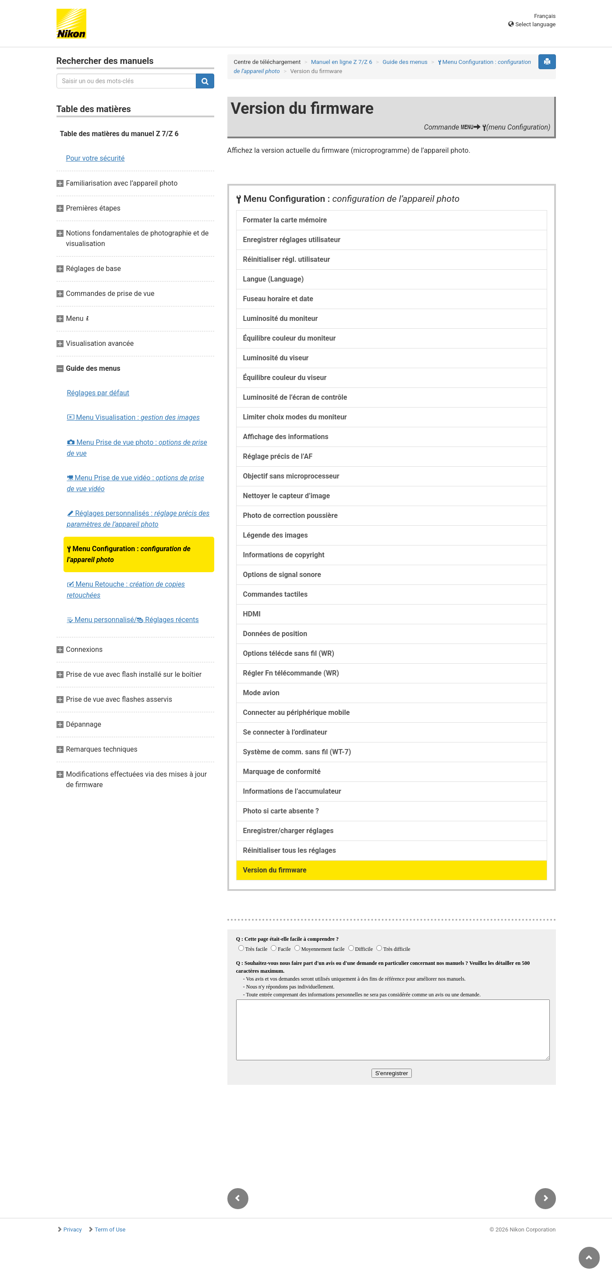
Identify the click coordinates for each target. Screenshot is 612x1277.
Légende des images (275, 535)
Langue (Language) (273, 279)
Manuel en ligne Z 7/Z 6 (341, 62)
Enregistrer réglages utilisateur (292, 240)
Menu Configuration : (129, 554)
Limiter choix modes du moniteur (295, 417)
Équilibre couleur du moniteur (289, 338)
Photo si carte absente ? (281, 811)
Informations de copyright (284, 555)
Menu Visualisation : (133, 417)
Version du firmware (275, 870)
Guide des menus (405, 62)
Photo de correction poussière (290, 515)
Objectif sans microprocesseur (291, 476)
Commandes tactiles (275, 594)
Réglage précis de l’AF (278, 456)
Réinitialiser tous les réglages (289, 850)
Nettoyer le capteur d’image (286, 496)
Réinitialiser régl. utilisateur (286, 259)
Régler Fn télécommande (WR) (291, 673)
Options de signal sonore (282, 574)
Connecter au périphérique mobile (296, 712)
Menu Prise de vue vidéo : (135, 483)
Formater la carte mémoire (285, 220)
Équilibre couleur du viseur (285, 377)
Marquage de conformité (282, 771)
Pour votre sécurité (95, 158)
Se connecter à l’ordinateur (285, 732)
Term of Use (110, 1229)
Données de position (275, 634)
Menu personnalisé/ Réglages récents (133, 620)
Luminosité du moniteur (280, 318)
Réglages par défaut (98, 393)
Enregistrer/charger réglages (288, 831)
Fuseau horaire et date (278, 299)
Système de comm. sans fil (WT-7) (297, 752)
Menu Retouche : (126, 589)
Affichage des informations (286, 437)
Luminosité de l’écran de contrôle (295, 397)
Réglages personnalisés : (138, 518)
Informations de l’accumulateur (292, 791)
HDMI (252, 614)
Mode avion (261, 693)
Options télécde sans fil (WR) (288, 653)
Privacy (73, 1229)
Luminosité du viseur (276, 358)
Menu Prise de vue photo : (137, 447)
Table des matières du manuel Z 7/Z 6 (119, 134)
